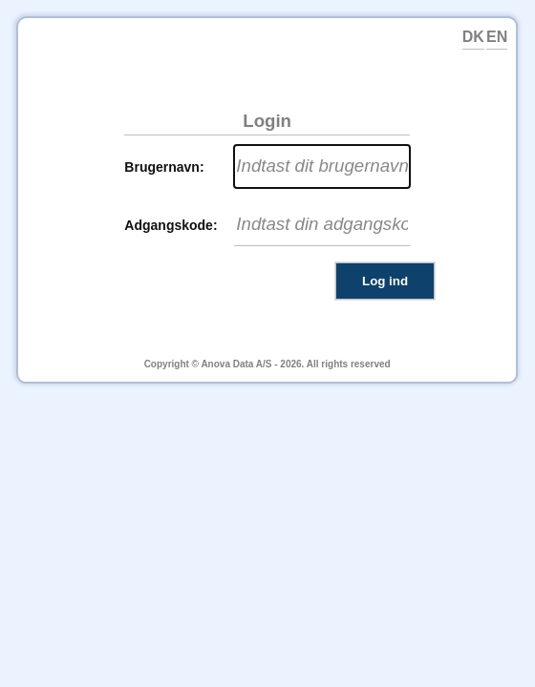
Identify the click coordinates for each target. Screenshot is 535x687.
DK (473, 37)
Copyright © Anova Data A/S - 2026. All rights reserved (267, 364)
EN (496, 37)
